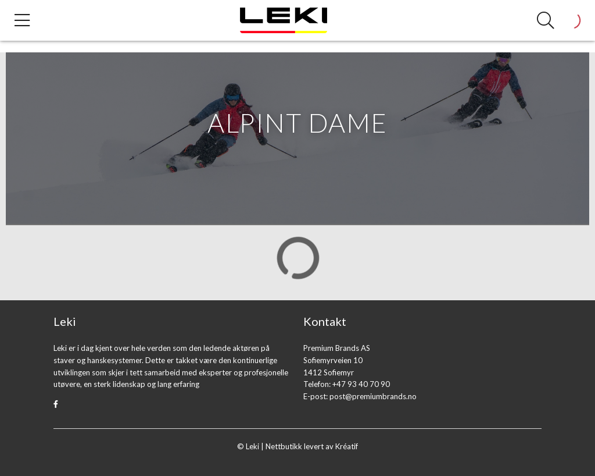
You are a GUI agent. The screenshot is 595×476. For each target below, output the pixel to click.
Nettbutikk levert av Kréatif (312, 446)
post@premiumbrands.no (373, 396)
